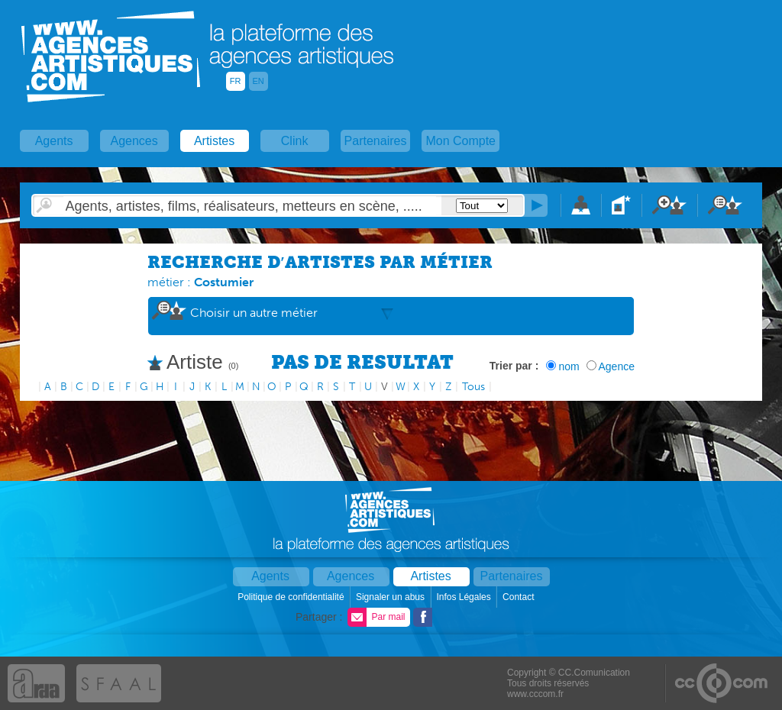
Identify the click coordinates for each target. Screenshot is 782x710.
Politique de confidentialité (292, 597)
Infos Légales (464, 597)
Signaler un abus (391, 597)
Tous (473, 386)
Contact (519, 597)
